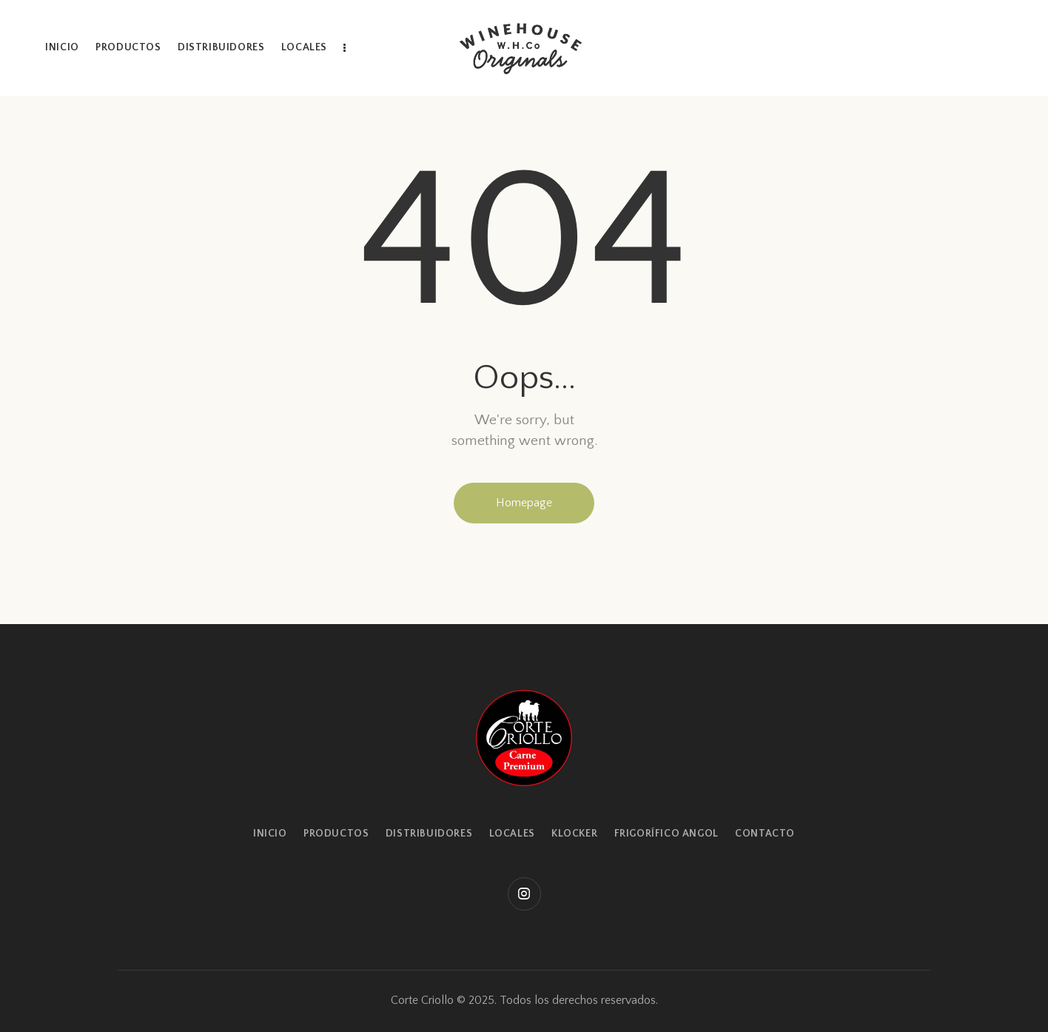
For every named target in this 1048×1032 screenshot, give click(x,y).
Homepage (524, 502)
